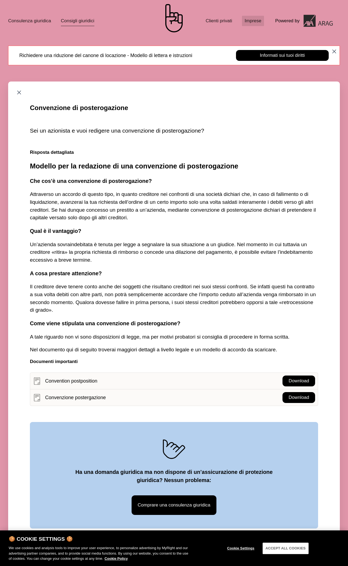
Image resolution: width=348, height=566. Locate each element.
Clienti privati (219, 20)
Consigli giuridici (77, 20)
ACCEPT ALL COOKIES (286, 553)
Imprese (253, 20)
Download (298, 380)
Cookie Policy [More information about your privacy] (116, 563)
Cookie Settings (240, 553)
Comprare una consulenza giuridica (174, 505)
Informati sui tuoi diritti (282, 55)
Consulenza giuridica (29, 20)
